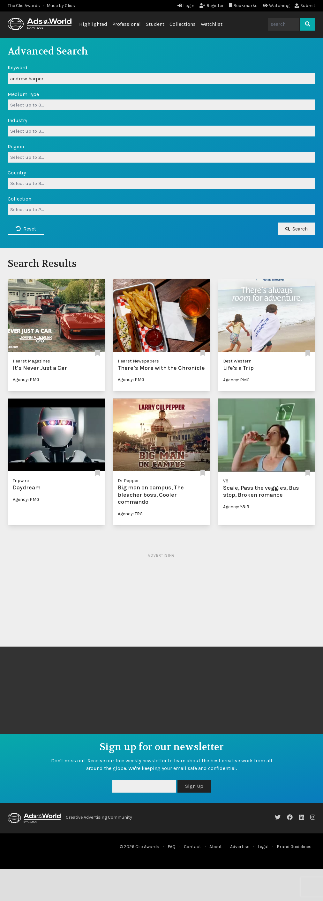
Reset (26, 229)
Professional (126, 24)
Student (155, 24)
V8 (226, 481)
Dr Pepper (128, 480)
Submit (305, 5)
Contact (192, 846)
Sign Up (194, 786)
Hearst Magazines (31, 361)
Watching (276, 5)
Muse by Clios (61, 5)
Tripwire (21, 480)
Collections (182, 24)
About (215, 846)
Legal (263, 846)
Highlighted (93, 24)
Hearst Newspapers (138, 361)
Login (185, 5)
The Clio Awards (24, 5)
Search (296, 229)
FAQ (172, 846)
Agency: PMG (26, 379)
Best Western (237, 361)
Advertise (239, 846)
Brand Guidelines (294, 846)
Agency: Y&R (236, 506)
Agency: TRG (130, 513)
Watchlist (211, 24)
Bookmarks (243, 5)
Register (211, 5)
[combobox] (161, 105)
